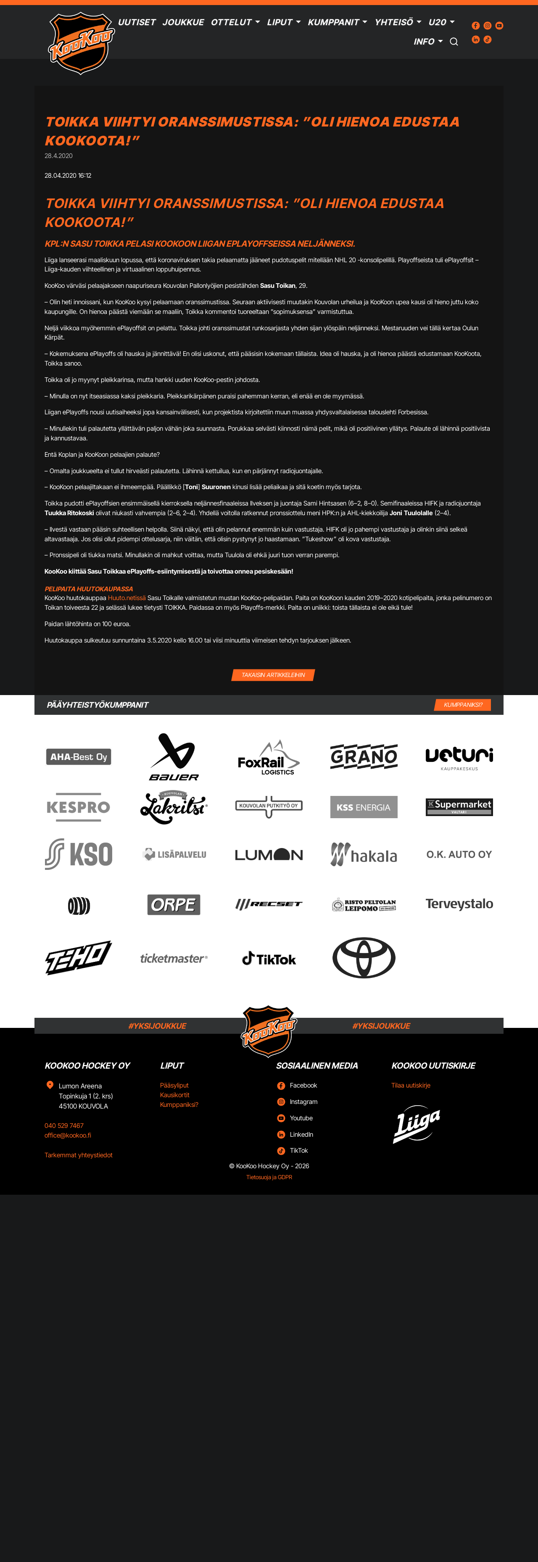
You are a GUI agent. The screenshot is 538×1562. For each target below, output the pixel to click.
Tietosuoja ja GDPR (269, 1177)
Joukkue (183, 22)
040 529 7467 (64, 1126)
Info (424, 42)
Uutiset (137, 22)
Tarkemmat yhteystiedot (79, 1155)
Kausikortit (175, 1095)
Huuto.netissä (127, 598)
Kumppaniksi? (179, 1105)
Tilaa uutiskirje (410, 1085)
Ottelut (231, 22)
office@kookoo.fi (68, 1135)
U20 (437, 22)
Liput (279, 22)
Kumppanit (333, 22)
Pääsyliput (174, 1085)
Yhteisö (393, 22)
